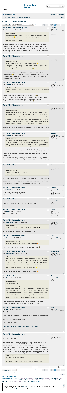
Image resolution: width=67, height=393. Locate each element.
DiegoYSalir (53, 27)
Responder (6, 25)
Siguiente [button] (64, 25)
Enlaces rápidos (8, 14)
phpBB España (39, 389)
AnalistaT (36, 378)
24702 (57, 237)
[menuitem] (62, 17)
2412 (57, 211)
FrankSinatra (54, 105)
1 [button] (47, 24)
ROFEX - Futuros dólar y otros (15, 22)
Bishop (52, 307)
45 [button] (50, 24)
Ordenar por (40, 367)
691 (56, 222)
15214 (57, 29)
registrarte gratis (26, 383)
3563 (57, 277)
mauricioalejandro (55, 220)
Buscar (60, 6)
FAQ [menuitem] (15, 14)
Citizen (52, 235)
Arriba (63, 53)
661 (56, 309)
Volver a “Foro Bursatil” (9, 373)
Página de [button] (43, 25)
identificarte (19, 385)
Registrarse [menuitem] (53, 14)
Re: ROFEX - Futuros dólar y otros (15, 28)
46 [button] (52, 24)
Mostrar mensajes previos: (19, 367)
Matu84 (53, 56)
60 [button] (62, 24)
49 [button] (58, 24)
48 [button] (56, 24)
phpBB (29, 388)
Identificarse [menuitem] (61, 14)
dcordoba (53, 334)
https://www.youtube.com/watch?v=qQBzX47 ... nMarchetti (20, 326)
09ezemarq (53, 275)
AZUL (40, 378)
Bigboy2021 (53, 378)
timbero (53, 209)
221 (56, 336)
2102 (57, 107)
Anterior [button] (46, 25)
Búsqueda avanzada (63, 6)
